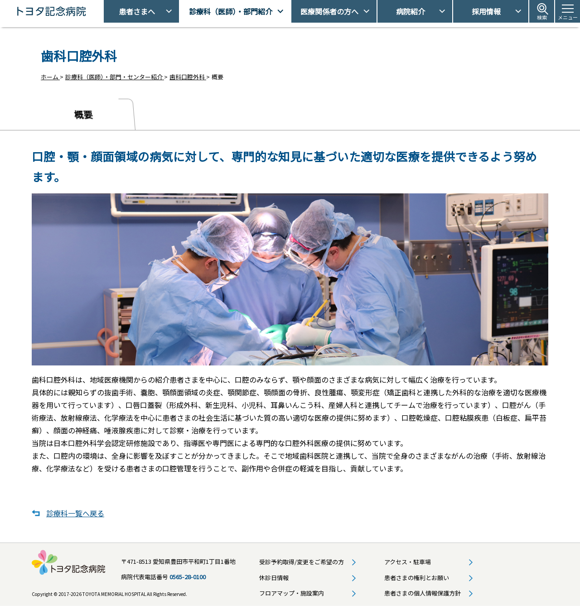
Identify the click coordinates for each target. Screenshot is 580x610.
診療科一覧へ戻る (75, 517)
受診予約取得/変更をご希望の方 (301, 566)
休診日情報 (274, 581)
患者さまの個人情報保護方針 (422, 596)
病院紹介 (410, 11)
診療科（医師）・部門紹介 (230, 11)
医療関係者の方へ (329, 11)
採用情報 (486, 11)
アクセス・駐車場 (407, 566)
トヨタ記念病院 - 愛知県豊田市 (102, 11)
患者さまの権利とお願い (416, 581)
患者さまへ (137, 11)
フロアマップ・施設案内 (291, 596)
